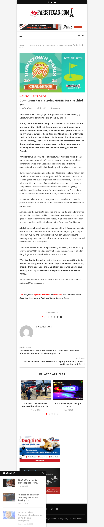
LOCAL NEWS (35, 45)
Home (22, 45)
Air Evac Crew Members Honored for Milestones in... (35, 405)
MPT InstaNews (39, 96)
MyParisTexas (27, 108)
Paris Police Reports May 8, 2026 (68, 405)
